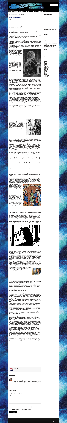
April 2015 (45, 65)
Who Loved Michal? (15, 17)
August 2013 (46, 70)
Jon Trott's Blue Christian (17, 421)
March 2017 (45, 57)
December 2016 (46, 59)
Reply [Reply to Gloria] (22, 380)
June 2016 (45, 62)
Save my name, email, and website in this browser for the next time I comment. (21, 409)
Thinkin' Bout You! (47, 26)
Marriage (16, 11)
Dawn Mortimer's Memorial (47, 27)
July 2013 (45, 71)
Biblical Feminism (11, 14)
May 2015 (45, 64)
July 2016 (45, 61)
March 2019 (45, 54)
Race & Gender (21, 11)
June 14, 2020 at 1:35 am (17, 380)
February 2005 (46, 76)
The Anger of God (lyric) (47, 37)
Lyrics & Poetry (29, 11)
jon (17, 368)
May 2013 (45, 73)
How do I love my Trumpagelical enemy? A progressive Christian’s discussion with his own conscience (50, 43)
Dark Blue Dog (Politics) (42, 11)
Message (10, 395)
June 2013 (45, 72)
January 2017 (46, 58)
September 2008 (46, 75)
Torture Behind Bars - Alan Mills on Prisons (50, 29)
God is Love (11, 11)
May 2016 (45, 63)
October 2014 (46, 66)
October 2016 (46, 60)
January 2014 (46, 69)
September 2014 (46, 67)
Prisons (34, 11)
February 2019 (46, 55)
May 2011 (45, 74)
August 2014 (46, 68)
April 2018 (45, 56)
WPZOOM (57, 421)
